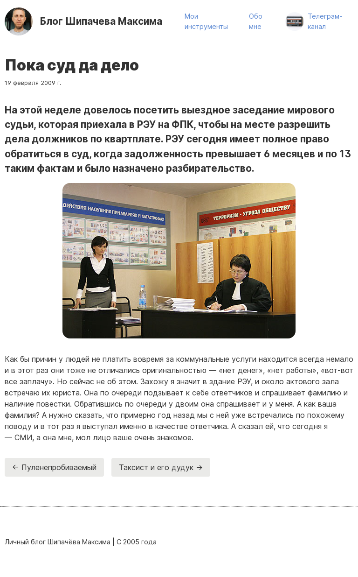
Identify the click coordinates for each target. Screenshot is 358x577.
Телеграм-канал (325, 21)
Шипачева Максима (101, 21)
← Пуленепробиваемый (54, 467)
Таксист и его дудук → (161, 467)
